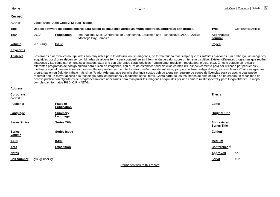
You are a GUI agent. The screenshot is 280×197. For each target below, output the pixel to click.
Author (15, 22)
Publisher (17, 103)
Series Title (63, 122)
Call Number (19, 159)
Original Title (221, 113)
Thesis (216, 94)
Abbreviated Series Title (220, 124)
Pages (216, 44)
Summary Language (62, 114)
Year (13, 34)
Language (17, 113)
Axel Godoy (60, 22)
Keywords (17, 50)
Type (215, 28)
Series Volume (15, 133)
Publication (63, 34)
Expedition (63, 147)
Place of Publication (63, 105)
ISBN (59, 141)
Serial (216, 159)
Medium (217, 141)
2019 (37, 34)
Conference (220, 147)
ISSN (14, 141)
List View (229, 8)
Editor (216, 103)
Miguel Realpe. (81, 22)
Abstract (16, 56)
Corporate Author (17, 96)
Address (16, 88)
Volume (15, 44)
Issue (59, 44)
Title (13, 28)
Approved (219, 153)
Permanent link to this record (140, 165)
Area (13, 147)
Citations (243, 8)
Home (16, 8)
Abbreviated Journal (220, 36)
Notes (14, 153)
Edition (217, 131)
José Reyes (42, 22)
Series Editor (19, 122)
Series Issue (64, 131)
